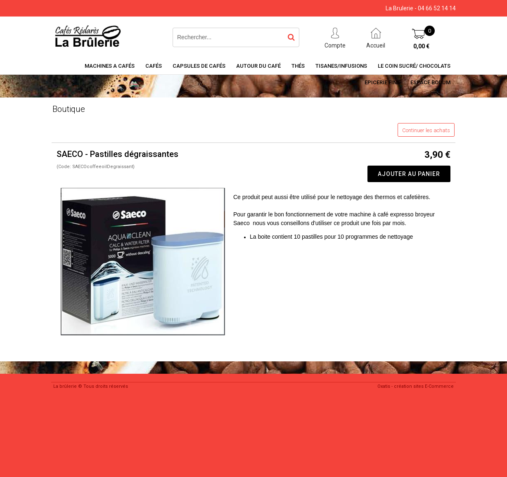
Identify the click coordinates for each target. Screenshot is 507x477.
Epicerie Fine (382, 82)
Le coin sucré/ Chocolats (414, 66)
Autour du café (258, 66)
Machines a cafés (110, 66)
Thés (298, 66)
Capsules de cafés (199, 66)
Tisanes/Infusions (341, 66)
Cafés (153, 66)
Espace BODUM (430, 82)
